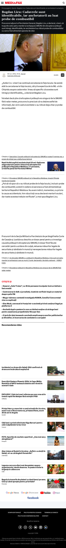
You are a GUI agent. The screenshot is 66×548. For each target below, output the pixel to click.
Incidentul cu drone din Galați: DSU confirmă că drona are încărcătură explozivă (22, 368)
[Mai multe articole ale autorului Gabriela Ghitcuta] (4, 75)
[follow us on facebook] (33, 498)
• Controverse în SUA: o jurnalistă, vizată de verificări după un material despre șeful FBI (32, 293)
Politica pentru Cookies (32, 512)
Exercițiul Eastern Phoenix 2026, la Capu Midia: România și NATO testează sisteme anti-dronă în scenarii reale (22, 383)
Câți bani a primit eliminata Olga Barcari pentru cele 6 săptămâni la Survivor (22, 424)
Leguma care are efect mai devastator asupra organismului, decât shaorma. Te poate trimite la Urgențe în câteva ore (22, 467)
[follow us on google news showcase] (29, 493)
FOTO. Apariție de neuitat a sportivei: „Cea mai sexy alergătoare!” (24, 438)
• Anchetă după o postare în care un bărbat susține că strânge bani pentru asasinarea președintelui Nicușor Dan (30, 310)
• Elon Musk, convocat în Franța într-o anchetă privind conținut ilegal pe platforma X (32, 305)
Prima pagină (6, 8)
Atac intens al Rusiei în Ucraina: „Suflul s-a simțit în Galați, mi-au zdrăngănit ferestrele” (23, 452)
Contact (45, 516)
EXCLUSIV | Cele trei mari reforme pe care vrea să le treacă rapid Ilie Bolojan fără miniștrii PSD (24, 395)
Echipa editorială (14, 512)
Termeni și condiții (51, 512)
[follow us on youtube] (45, 493)
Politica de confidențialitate (28, 516)
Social (14, 8)
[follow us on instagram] (56, 493)
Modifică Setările (33, 521)
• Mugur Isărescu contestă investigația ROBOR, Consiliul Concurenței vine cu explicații (31, 299)
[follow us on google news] (12, 493)
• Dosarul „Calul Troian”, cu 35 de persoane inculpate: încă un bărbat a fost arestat (32, 287)
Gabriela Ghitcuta (13, 76)
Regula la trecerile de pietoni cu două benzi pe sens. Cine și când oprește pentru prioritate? (24, 481)
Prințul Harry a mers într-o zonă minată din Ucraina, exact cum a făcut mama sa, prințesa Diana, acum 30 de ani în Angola (24, 411)
